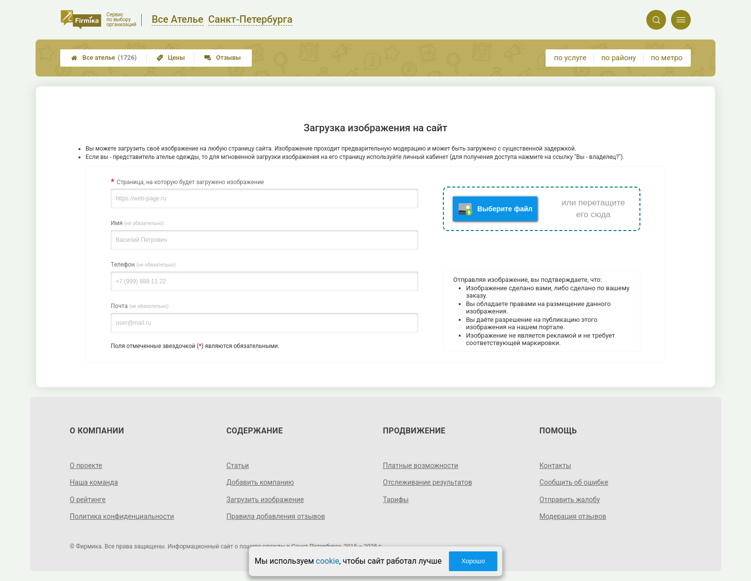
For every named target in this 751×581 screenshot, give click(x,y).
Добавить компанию (260, 482)
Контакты (555, 465)
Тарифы (396, 500)
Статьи (237, 465)
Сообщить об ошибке (574, 482)
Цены (171, 57)
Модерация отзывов (573, 516)
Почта (139, 306)
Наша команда (94, 482)
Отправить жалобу (570, 500)
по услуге (570, 57)
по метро (666, 57)
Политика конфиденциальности (122, 516)
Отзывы (222, 57)
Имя (137, 223)
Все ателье (104, 57)
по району (618, 57)
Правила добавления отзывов (275, 516)
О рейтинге (88, 500)
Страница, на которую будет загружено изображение (190, 182)
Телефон (143, 264)
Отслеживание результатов (428, 482)
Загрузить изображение (265, 500)
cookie (327, 561)
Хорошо (473, 561)
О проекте (86, 465)
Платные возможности (420, 465)
